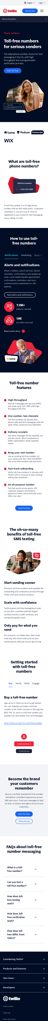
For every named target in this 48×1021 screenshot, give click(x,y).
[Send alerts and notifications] (20, 295)
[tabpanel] (24, 313)
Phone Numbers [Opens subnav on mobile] (9, 19)
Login (42, 3)
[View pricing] (24, 821)
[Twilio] (10, 10)
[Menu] (42, 11)
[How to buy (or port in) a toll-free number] (23, 723)
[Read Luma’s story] (14, 331)
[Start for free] (30, 11)
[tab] (11, 256)
